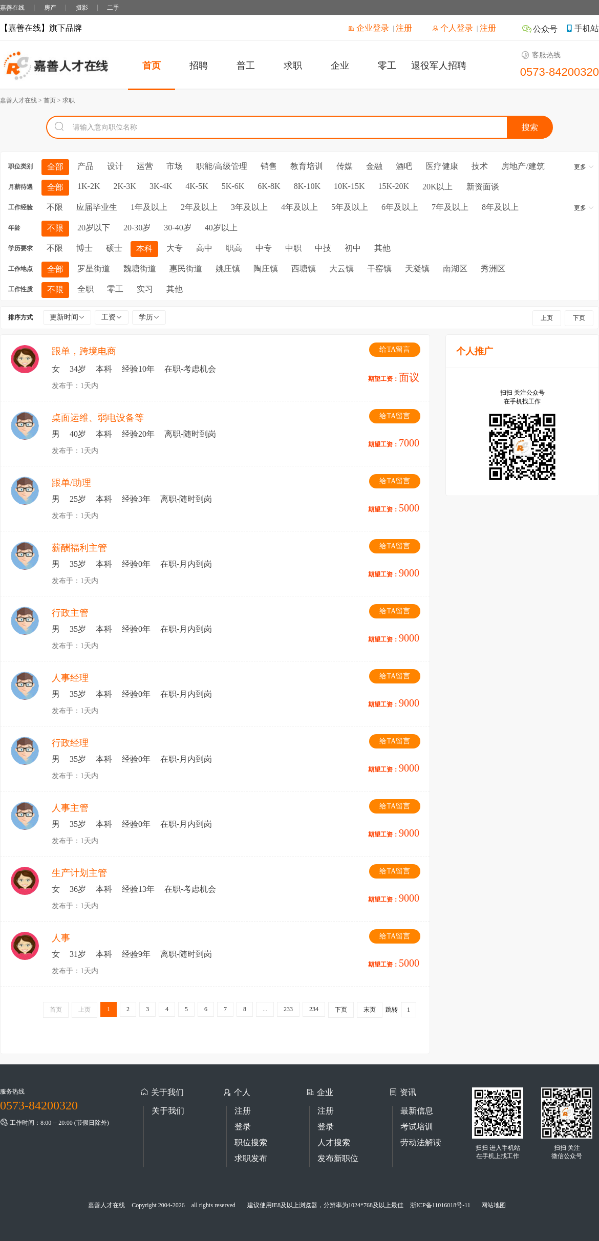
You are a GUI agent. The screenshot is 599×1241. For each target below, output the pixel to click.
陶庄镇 (265, 268)
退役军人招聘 (438, 65)
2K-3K (124, 186)
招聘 (198, 65)
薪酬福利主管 (79, 548)
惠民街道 (185, 268)
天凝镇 (417, 268)
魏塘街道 (139, 268)
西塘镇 (303, 268)
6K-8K (269, 186)
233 (288, 1009)
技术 (480, 166)
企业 (340, 65)
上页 (547, 318)
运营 (145, 166)
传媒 (344, 166)
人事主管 (70, 808)
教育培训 (306, 166)
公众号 (540, 29)
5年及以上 (349, 207)
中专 (263, 248)
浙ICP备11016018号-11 (440, 1205)
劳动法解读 (420, 1142)
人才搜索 (333, 1142)
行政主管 (70, 613)
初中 (353, 248)
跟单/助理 (71, 483)
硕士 (114, 248)
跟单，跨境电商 (84, 351)
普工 (246, 65)
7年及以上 (450, 207)
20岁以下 (93, 227)
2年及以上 (199, 207)
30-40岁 (177, 227)
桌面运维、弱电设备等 (98, 418)
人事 (61, 938)
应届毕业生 (96, 207)
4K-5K (196, 186)
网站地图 (493, 1205)
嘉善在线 (12, 7)
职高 (234, 248)
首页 (151, 65)
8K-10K (307, 186)
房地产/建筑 (522, 166)
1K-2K (88, 186)
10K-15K (349, 186)
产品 (85, 166)
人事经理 (70, 678)
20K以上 (437, 186)
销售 (269, 166)
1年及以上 (149, 207)
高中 (204, 248)
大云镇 (341, 268)
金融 (374, 166)
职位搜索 (250, 1142)
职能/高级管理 (221, 166)
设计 (115, 166)
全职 (85, 289)
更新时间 (67, 317)
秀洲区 (493, 268)
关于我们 (168, 1110)
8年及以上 (500, 207)
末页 (369, 1009)
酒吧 (404, 166)
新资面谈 (482, 186)
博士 (84, 248)
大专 (174, 248)
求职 (293, 65)
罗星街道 (93, 268)
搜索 (530, 127)
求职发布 (250, 1158)
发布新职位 (337, 1158)
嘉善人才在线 (106, 1205)
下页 (579, 318)
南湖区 (455, 268)
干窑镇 (379, 268)
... (265, 1009)
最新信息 (416, 1110)
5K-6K (233, 186)
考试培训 (416, 1126)
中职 (293, 248)
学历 (149, 317)
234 (313, 1009)
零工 (387, 65)
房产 (50, 7)
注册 (404, 28)
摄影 (82, 7)
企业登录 (368, 28)
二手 (113, 7)
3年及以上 (249, 207)
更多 (584, 166)
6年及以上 (399, 207)
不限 (55, 207)
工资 (111, 317)
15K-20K (393, 186)
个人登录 (452, 28)
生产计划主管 (79, 873)
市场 (174, 166)
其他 (382, 248)
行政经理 (70, 743)
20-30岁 (137, 227)
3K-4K (160, 186)
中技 (323, 248)
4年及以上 (299, 207)
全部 (55, 166)
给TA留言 (394, 349)
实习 (145, 289)
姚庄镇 (228, 268)
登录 (242, 1126)
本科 (144, 248)
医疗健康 (441, 166)
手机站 (582, 28)
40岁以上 (221, 227)
